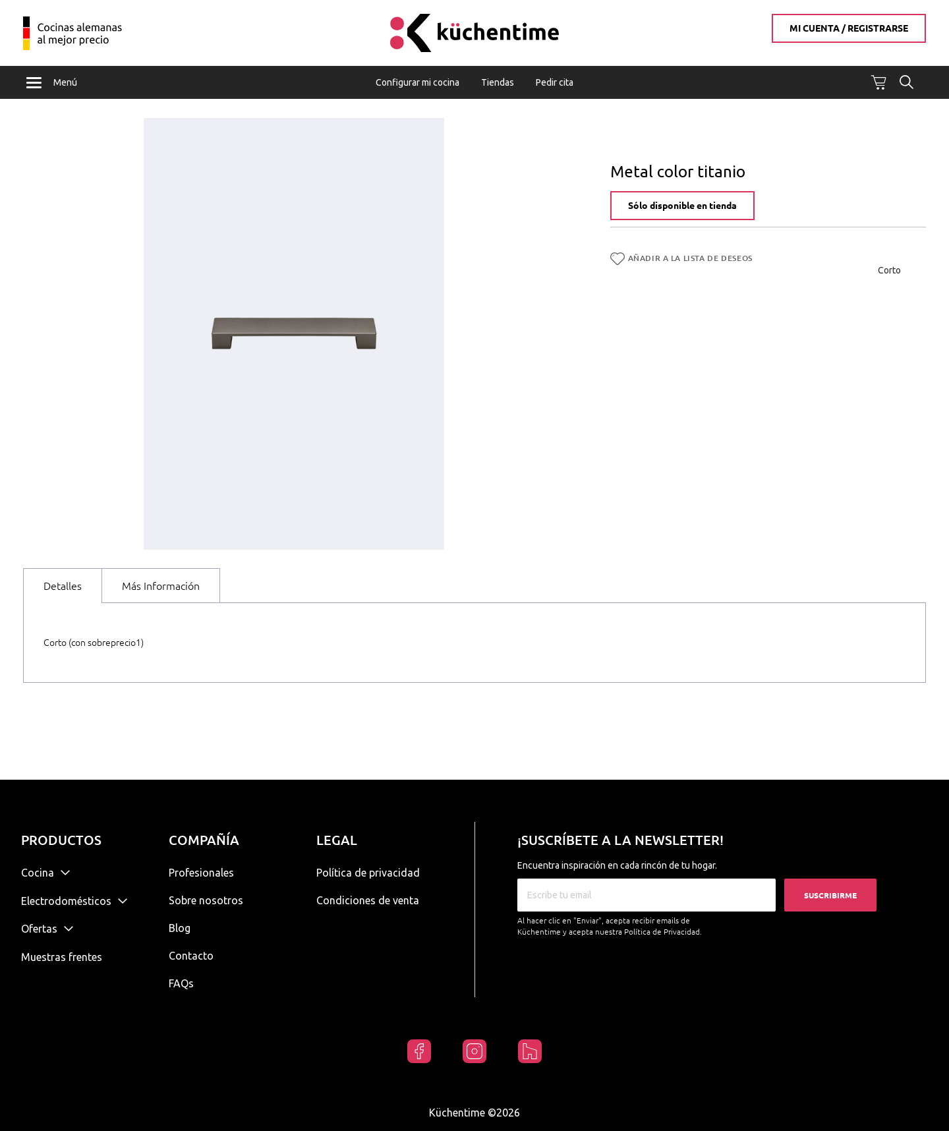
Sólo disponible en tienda (682, 207)
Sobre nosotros (206, 900)
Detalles (62, 587)
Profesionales (201, 873)
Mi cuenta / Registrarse (849, 28)
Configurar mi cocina (417, 82)
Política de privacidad (368, 873)
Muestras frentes (61, 957)
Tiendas (497, 82)
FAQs (181, 983)
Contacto (191, 956)
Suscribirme (830, 895)
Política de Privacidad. (663, 931)
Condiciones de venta (367, 900)
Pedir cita (554, 82)
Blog (179, 928)
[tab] (62, 586)
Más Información (161, 587)
